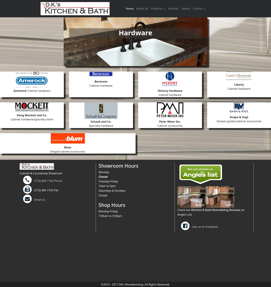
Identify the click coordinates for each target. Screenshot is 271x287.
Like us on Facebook (199, 227)
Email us (34, 200)
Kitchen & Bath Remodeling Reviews (215, 210)
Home (130, 8)
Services (173, 8)
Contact (198, 8)
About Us (142, 8)
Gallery (185, 8)
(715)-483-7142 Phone (48, 181)
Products (157, 8)
